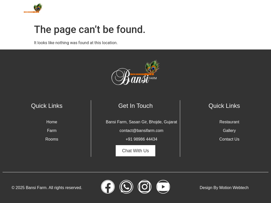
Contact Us (253, 10)
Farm (135, 10)
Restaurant (223, 10)
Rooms (155, 10)
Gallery (197, 10)
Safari (176, 10)
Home (116, 10)
